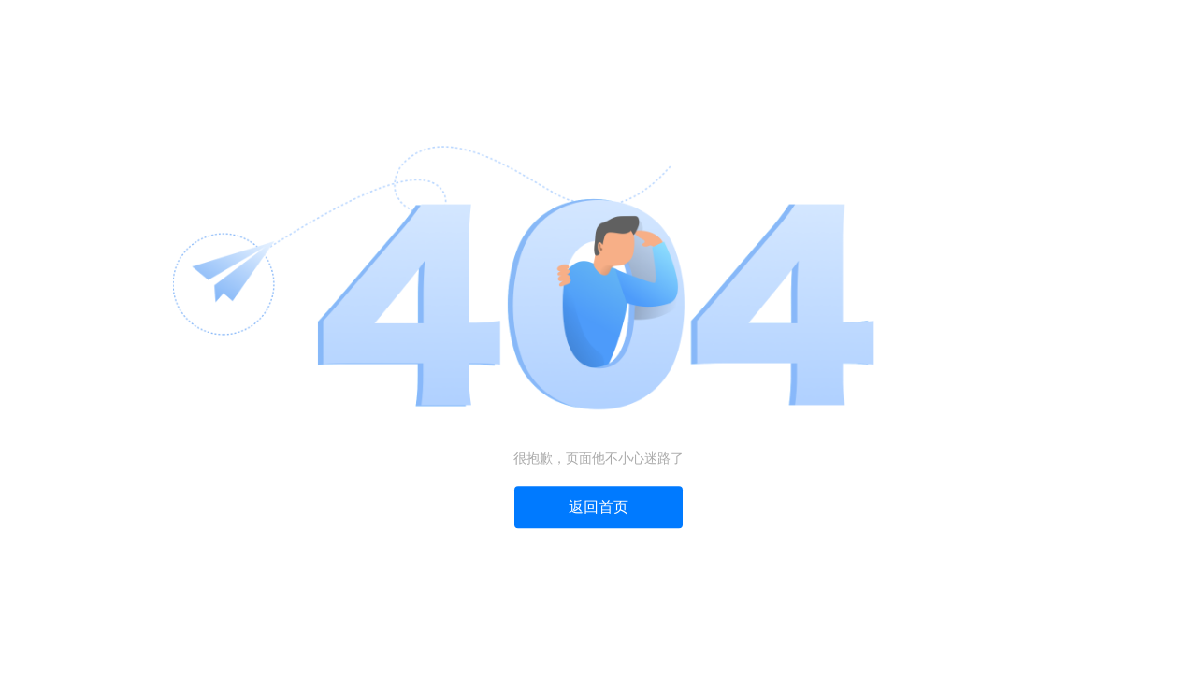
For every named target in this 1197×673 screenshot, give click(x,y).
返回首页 (598, 508)
